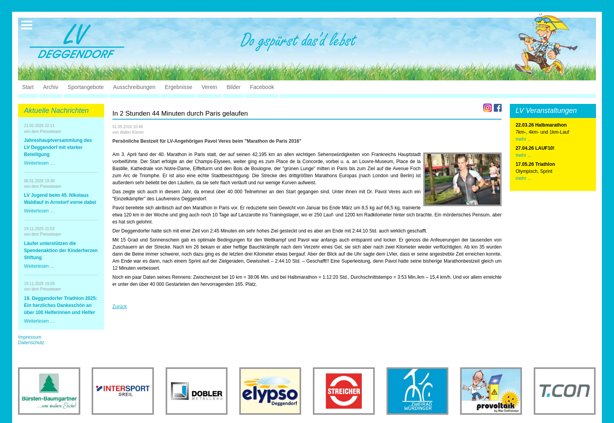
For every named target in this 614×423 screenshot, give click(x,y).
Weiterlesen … (39, 163)
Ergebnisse (178, 87)
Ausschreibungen (134, 87)
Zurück (119, 306)
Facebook (262, 87)
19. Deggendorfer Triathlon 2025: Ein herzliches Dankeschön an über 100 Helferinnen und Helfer (60, 305)
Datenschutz (31, 342)
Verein (209, 87)
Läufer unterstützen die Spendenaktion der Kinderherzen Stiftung (61, 250)
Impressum (29, 337)
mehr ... (524, 139)
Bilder (234, 87)
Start (28, 87)
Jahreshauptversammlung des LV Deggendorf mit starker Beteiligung (58, 147)
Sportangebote (86, 87)
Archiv (50, 87)
